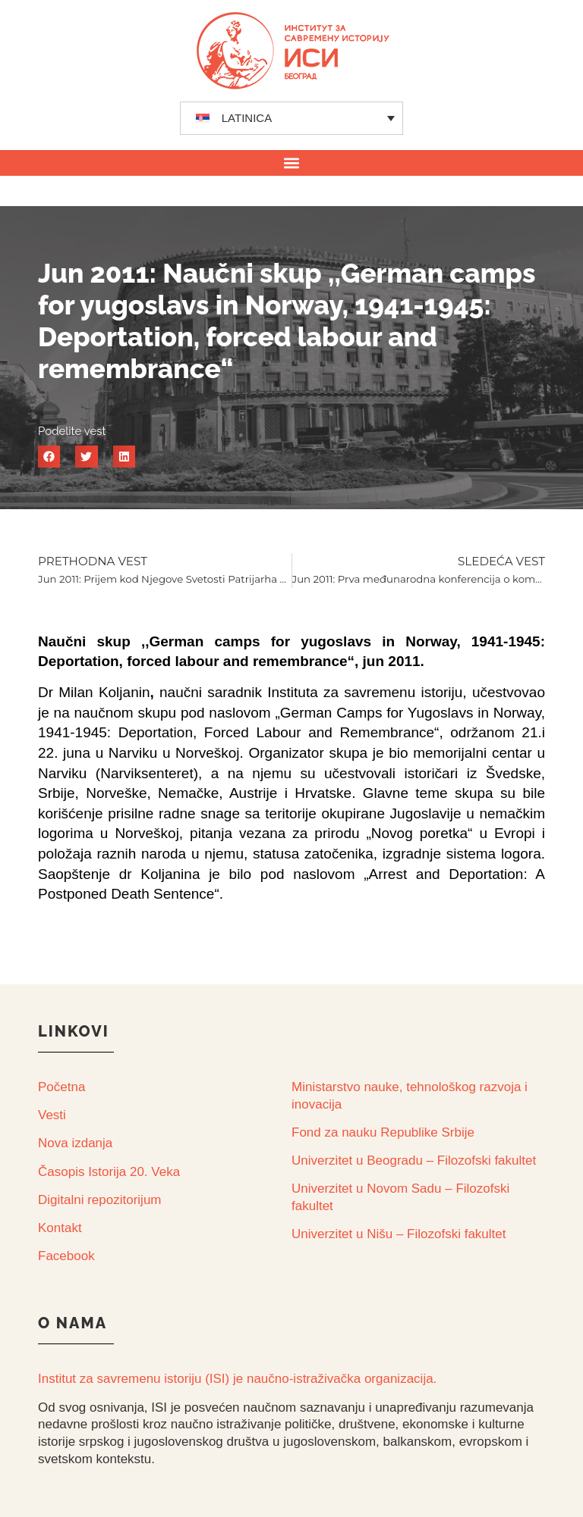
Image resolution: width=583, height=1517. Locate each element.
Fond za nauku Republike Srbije (383, 1132)
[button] (291, 162)
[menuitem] (292, 118)
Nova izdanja (75, 1143)
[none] (292, 118)
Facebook (66, 1256)
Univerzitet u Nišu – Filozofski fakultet (399, 1234)
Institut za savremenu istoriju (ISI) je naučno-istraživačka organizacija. (237, 1379)
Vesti (52, 1115)
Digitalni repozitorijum (100, 1200)
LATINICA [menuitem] (247, 117)
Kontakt (60, 1228)
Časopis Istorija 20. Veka (109, 1172)
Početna (61, 1087)
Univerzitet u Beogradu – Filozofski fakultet (414, 1160)
